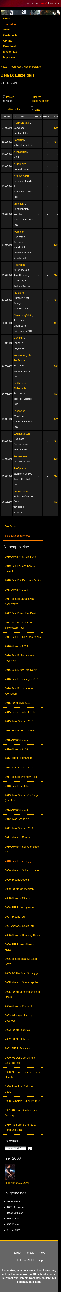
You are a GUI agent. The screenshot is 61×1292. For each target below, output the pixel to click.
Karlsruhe (18, 292)
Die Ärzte (10, 526)
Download (9, 46)
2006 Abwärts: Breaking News (22, 935)
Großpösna (19, 468)
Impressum (10, 57)
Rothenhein (20, 456)
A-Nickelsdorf (21, 176)
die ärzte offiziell (25, 1260)
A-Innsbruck (20, 152)
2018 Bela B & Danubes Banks (23, 580)
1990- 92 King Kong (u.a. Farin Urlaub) (23, 1075)
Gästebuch (10, 35)
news (42, 1252)
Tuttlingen (19, 264)
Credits (7, 40)
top (41, 1260)
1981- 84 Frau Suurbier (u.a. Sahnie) (21, 1113)
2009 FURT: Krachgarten (19, 889)
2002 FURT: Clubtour (17, 1039)
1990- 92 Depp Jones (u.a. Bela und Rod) (20, 1060)
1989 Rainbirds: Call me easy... (19, 1089)
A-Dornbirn (19, 164)
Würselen (18, 231)
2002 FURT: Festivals (17, 1048)
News (6, 18)
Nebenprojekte (32, 66)
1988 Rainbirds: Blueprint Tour (22, 1101)
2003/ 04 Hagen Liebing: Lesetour (19, 1018)
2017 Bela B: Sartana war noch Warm (19, 601)
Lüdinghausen (21, 433)
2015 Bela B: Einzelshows (20, 730)
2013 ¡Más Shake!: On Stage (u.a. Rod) (21, 798)
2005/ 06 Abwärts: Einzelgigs (21, 973)
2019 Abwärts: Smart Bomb (21, 556)
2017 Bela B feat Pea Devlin (21, 613)
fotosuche (13, 1141)
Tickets (37, 97)
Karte (37, 109)
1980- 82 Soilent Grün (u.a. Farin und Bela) (20, 1127)
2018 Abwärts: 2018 (16, 589)
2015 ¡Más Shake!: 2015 (19, 721)
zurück (17, 1252)
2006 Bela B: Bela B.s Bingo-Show (21, 961)
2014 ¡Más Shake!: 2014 (19, 767)
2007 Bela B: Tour (15, 916)
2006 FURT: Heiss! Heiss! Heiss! (20, 947)
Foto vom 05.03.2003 (17, 1183)
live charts (53, 3)
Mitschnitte (10, 51)
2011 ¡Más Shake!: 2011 (19, 828)
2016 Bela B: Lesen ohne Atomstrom (19, 691)
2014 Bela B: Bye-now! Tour (21, 776)
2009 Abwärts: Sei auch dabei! (22, 870)
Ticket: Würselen (39, 100)
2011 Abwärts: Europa (17, 837)
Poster (10, 97)
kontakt (30, 1252)
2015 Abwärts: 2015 (16, 739)
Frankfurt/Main (21, 122)
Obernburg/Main (22, 315)
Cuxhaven (19, 203)
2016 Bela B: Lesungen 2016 (21, 679)
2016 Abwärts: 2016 (16, 646)
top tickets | (33, 3)
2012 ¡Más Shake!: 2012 (19, 819)
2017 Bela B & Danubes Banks (23, 637)
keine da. (8, 100)
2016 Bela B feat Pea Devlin (21, 670)
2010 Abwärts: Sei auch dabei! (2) (22, 849)
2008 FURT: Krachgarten (19, 907)
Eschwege (19, 411)
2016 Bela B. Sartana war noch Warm (19, 658)
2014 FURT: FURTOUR (18, 758)
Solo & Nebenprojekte (17, 535)
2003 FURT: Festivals (17, 1030)
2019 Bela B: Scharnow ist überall (20, 569)
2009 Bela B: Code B (17, 879)
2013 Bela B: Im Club (17, 786)
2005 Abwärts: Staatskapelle (21, 982)
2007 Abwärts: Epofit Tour (19, 926)
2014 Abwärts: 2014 (16, 749)
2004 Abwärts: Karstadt (18, 1006)
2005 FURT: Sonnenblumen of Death (22, 994)
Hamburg (18, 140)
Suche (7, 29)
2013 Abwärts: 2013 (16, 809)
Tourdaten (9, 24)
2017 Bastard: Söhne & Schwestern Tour (18, 625)
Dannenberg (20, 491)
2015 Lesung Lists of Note (20, 712)
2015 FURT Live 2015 (17, 702)
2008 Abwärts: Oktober (18, 898)
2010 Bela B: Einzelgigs (18, 861)
